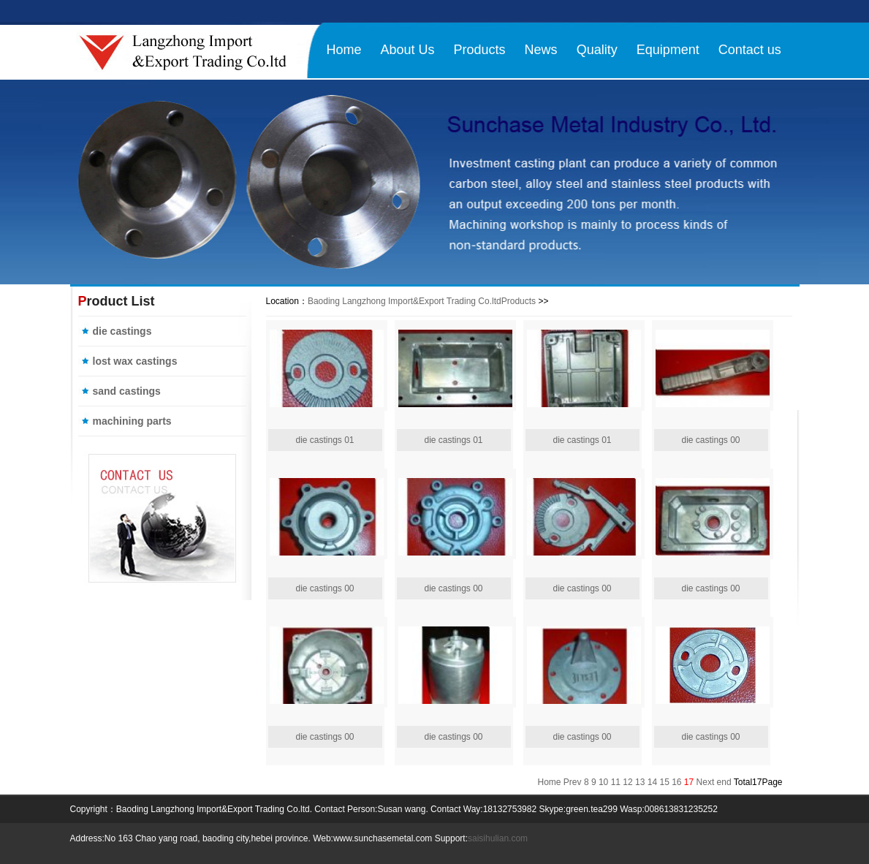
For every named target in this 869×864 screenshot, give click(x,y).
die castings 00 (710, 440)
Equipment (668, 49)
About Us (408, 49)
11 (616, 782)
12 (627, 782)
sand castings (127, 391)
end (724, 782)
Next (706, 782)
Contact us (749, 49)
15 (664, 782)
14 (652, 782)
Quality (597, 49)
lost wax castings (135, 361)
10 (603, 782)
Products (480, 49)
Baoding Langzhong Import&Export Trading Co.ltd (404, 301)
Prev (572, 782)
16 (676, 782)
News (541, 49)
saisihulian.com (498, 838)
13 (640, 782)
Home (344, 49)
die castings (122, 331)
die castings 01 (324, 440)
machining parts (132, 421)
